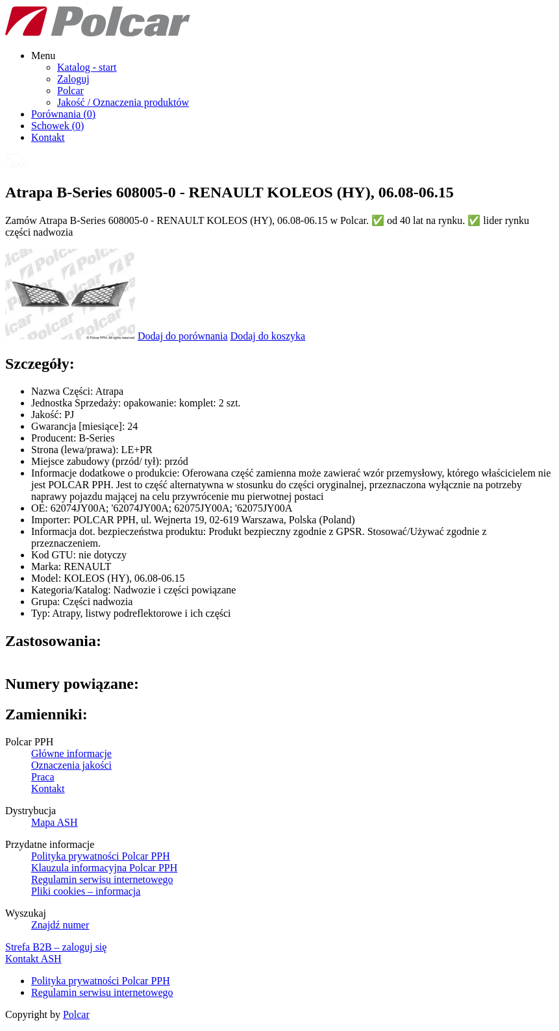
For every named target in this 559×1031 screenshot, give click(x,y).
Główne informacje (71, 753)
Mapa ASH (54, 822)
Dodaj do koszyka (268, 336)
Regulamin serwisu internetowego (102, 879)
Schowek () (57, 125)
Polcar (70, 90)
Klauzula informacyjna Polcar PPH (104, 867)
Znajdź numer (60, 924)
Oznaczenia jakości (71, 765)
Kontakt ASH (33, 958)
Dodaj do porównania (183, 336)
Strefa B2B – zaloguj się (55, 946)
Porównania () (63, 113)
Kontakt (48, 137)
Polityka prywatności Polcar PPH (100, 856)
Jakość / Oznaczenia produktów (123, 102)
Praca (43, 776)
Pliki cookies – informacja (85, 891)
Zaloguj (73, 78)
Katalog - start (87, 67)
